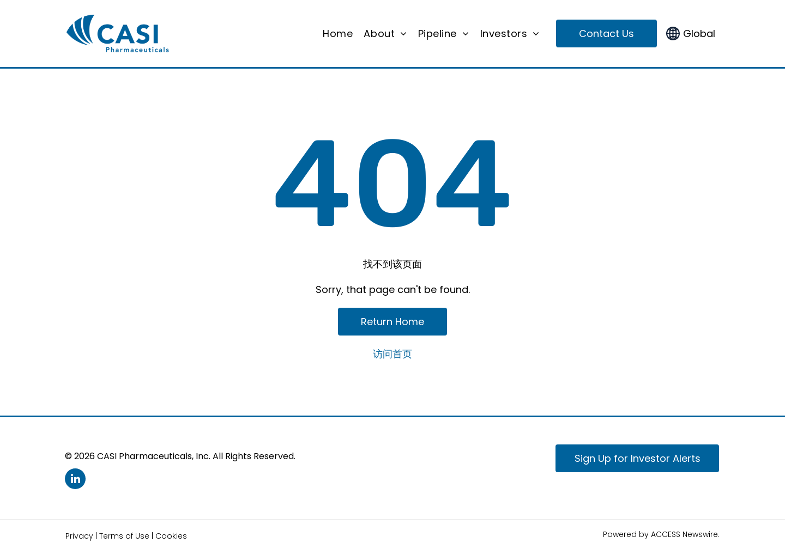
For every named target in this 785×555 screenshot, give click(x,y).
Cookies (171, 535)
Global (699, 33)
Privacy (79, 535)
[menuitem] (337, 33)
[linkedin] (75, 480)
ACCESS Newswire (684, 534)
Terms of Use (124, 535)
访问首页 (392, 354)
